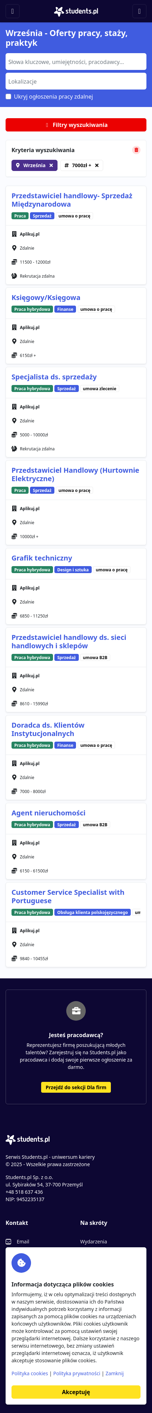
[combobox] (76, 61)
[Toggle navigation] (13, 11)
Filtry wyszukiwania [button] (76, 125)
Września (34, 165)
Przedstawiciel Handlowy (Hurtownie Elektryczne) (75, 474)
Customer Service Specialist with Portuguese (68, 896)
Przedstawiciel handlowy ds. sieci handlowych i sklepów (69, 641)
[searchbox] (75, 61)
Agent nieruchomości (48, 813)
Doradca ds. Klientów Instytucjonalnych (48, 729)
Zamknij (115, 1373)
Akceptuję (76, 1392)
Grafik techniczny (42, 558)
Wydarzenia (93, 1241)
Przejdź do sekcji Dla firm (76, 1087)
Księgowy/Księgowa (46, 297)
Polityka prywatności (76, 1373)
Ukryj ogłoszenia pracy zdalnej (53, 96)
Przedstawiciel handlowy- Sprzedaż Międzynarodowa (72, 200)
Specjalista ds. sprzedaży (54, 376)
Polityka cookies (30, 1373)
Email (23, 1241)
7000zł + (81, 165)
